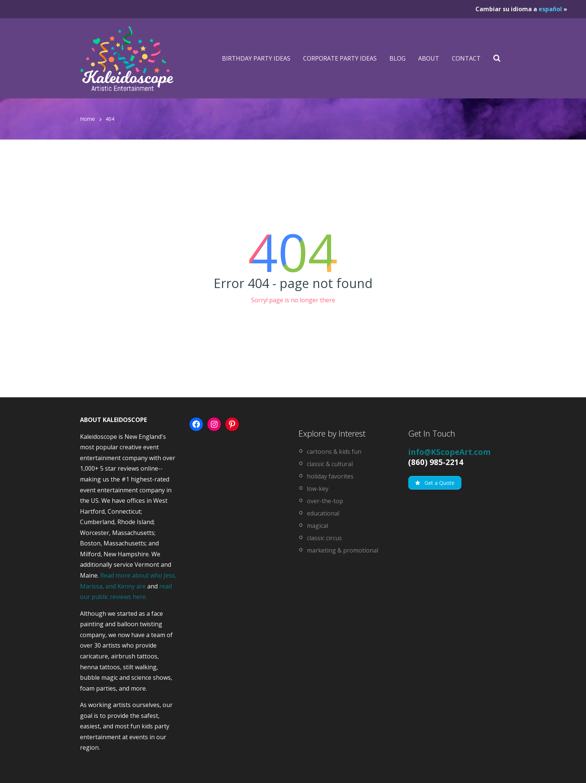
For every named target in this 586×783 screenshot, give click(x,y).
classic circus (324, 538)
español (550, 9)
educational (323, 513)
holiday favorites (330, 476)
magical (317, 526)
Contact (466, 58)
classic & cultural (330, 464)
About (428, 58)
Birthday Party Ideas (256, 58)
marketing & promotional (342, 550)
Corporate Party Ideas (340, 58)
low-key (318, 488)
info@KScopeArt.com (449, 452)
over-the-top (325, 501)
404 (109, 118)
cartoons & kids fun (334, 451)
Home (87, 118)
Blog (397, 58)
